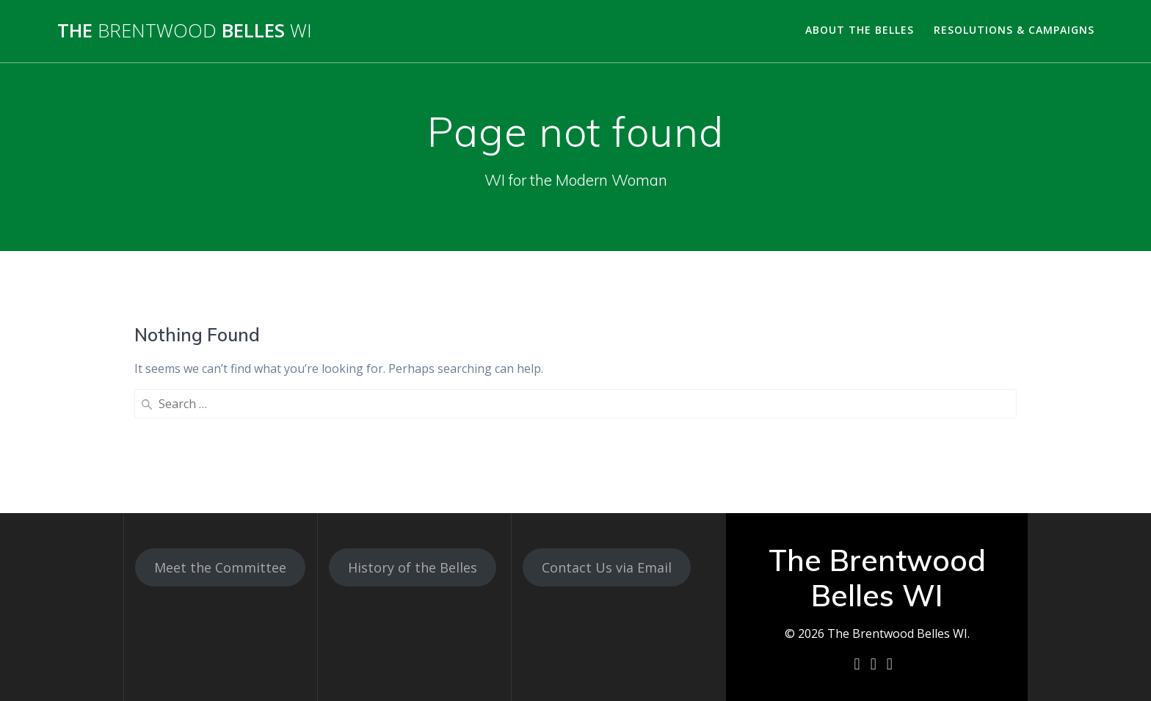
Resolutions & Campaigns (1014, 30)
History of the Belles (412, 567)
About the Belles (859, 30)
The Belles (184, 30)
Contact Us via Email (607, 567)
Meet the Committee (220, 567)
